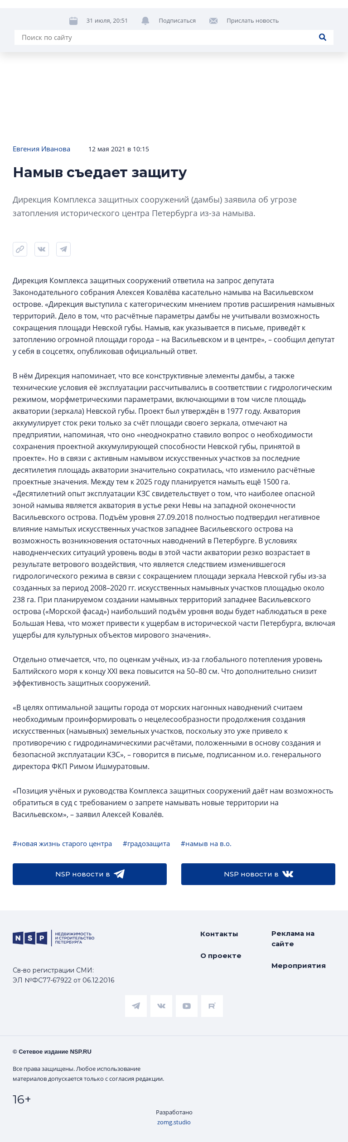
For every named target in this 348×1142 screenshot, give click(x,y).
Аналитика (256, 23)
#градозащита (146, 843)
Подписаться (177, 52)
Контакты (219, 933)
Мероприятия (298, 965)
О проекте (221, 955)
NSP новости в (90, 874)
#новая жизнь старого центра (62, 843)
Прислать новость (253, 52)
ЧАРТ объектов (107, 23)
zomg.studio (174, 1122)
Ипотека (186, 23)
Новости (27, 23)
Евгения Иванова (41, 148)
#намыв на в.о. (206, 843)
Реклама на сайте (292, 938)
